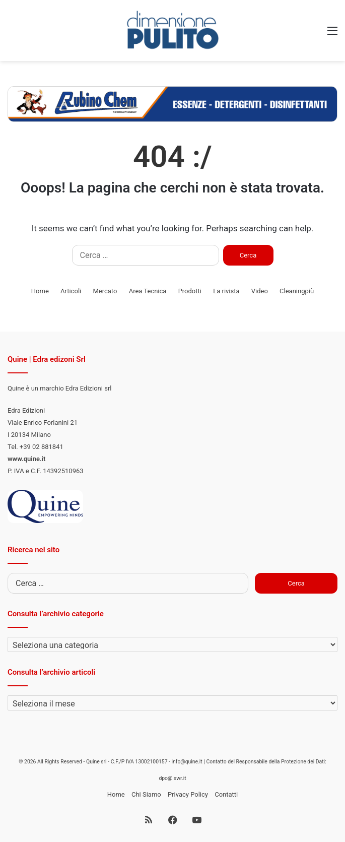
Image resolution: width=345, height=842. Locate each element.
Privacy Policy (188, 794)
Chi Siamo (146, 794)
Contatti (226, 794)
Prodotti (189, 291)
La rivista (226, 291)
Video (259, 291)
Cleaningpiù (297, 291)
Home (40, 291)
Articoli (70, 291)
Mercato (105, 291)
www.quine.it (26, 459)
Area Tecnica (148, 291)
